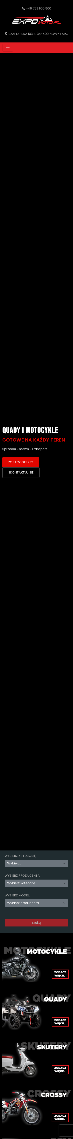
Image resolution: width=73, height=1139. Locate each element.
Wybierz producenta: (22, 875)
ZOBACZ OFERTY (20, 462)
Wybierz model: (17, 895)
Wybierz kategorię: (20, 856)
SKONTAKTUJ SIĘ (20, 472)
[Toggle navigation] (7, 48)
